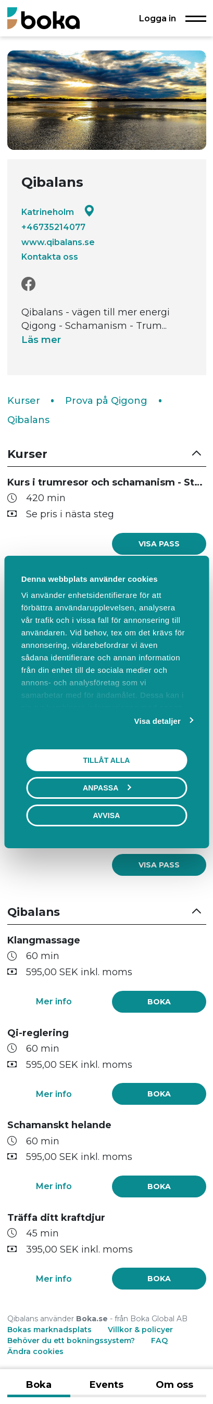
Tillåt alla (106, 760)
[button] (106, 454)
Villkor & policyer (140, 1329)
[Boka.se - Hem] (43, 18)
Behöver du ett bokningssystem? (71, 1340)
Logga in (157, 18)
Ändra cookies (35, 1351)
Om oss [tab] (174, 1384)
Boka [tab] (39, 1384)
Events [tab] (106, 1384)
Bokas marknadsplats (49, 1329)
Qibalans (28, 420)
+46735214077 (53, 227)
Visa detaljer (157, 721)
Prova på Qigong (106, 400)
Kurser (23, 400)
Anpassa (107, 788)
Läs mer (41, 340)
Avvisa (106, 815)
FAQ (159, 1340)
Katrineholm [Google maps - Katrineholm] (58, 211)
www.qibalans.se (58, 242)
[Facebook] (28, 284)
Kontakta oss (49, 256)
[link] (159, 544)
